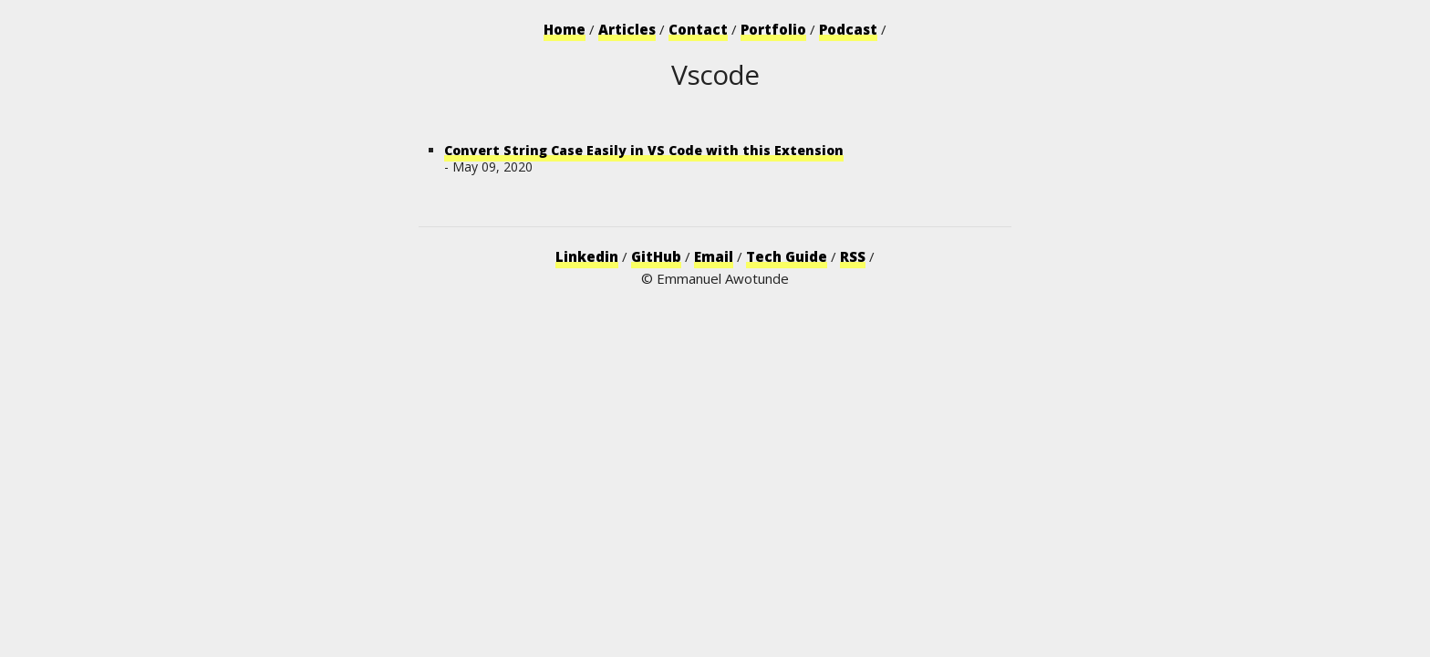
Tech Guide (786, 256)
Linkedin (586, 256)
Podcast (848, 29)
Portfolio (773, 29)
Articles (627, 29)
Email (713, 256)
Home (564, 29)
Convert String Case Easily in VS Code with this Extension (644, 150)
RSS (852, 256)
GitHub (656, 256)
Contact (698, 29)
